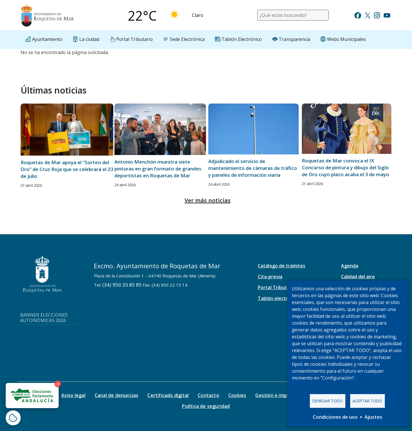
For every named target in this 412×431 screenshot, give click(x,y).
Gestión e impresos (277, 395)
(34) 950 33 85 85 (122, 284)
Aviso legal (73, 395)
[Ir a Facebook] (357, 14)
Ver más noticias (208, 200)
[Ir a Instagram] (377, 14)
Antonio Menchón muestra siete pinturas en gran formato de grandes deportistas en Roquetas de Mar (157, 168)
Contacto (208, 395)
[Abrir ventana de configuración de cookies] (13, 417)
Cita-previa (270, 276)
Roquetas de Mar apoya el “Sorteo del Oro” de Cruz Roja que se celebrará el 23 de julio (67, 169)
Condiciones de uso (335, 417)
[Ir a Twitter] (367, 14)
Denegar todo (327, 401)
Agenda (349, 266)
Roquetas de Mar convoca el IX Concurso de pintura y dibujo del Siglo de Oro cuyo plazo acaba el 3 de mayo (345, 167)
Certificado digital (168, 395)
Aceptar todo (367, 401)
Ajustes (373, 417)
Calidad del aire (358, 276)
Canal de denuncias (116, 395)
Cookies (237, 395)
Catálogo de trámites (281, 266)
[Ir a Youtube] (386, 14)
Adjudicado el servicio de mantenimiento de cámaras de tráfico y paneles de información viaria (252, 168)
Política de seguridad (206, 406)
